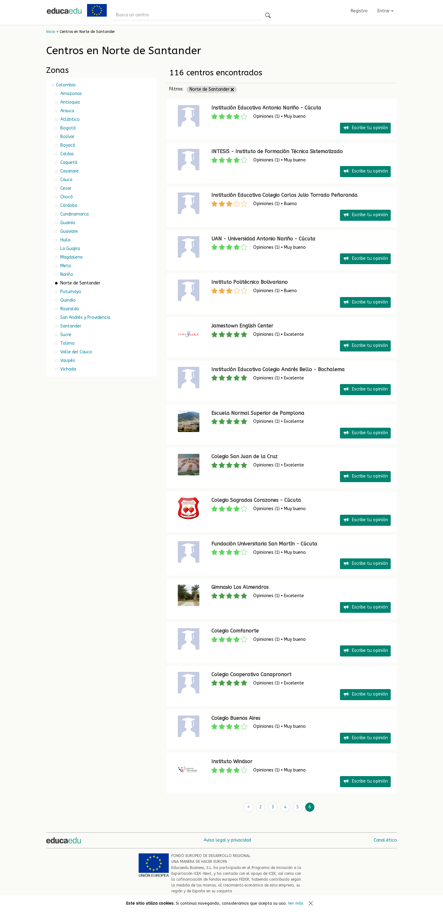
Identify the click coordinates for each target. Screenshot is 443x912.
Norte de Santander (212, 89)
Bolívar (66, 136)
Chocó (66, 197)
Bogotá (67, 128)
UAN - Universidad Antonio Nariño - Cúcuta (263, 239)
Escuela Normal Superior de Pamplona (257, 413)
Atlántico (69, 119)
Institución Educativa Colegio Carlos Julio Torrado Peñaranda (284, 195)
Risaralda (69, 308)
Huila (64, 240)
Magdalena (70, 257)
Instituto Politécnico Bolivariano (249, 282)
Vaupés (67, 360)
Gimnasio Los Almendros (240, 587)
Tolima (66, 343)
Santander (70, 326)
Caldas (66, 154)
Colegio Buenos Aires (235, 718)
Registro (359, 11)
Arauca (66, 110)
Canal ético (385, 840)
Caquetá (68, 162)
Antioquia (69, 102)
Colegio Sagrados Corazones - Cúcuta (256, 500)
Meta (65, 265)
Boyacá (67, 145)
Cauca (65, 179)
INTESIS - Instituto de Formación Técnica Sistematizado (277, 151)
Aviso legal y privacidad (227, 840)
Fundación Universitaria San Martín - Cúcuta (264, 544)
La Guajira (69, 248)
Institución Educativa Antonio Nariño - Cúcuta (266, 108)
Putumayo (70, 291)
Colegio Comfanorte (235, 631)
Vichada (67, 369)
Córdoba (68, 205)
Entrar (385, 11)
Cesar (65, 188)
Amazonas (70, 93)
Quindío (67, 300)
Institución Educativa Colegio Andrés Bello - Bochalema (278, 369)
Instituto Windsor (231, 761)
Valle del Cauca (75, 352)
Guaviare (68, 231)
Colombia (65, 85)
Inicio (50, 32)
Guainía (67, 222)
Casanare (69, 171)
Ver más (295, 903)
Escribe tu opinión (365, 128)
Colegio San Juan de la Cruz (244, 456)
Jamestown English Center (242, 326)
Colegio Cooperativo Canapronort (251, 674)
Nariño (66, 274)
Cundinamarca (74, 214)
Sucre (65, 334)
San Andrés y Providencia (84, 317)
